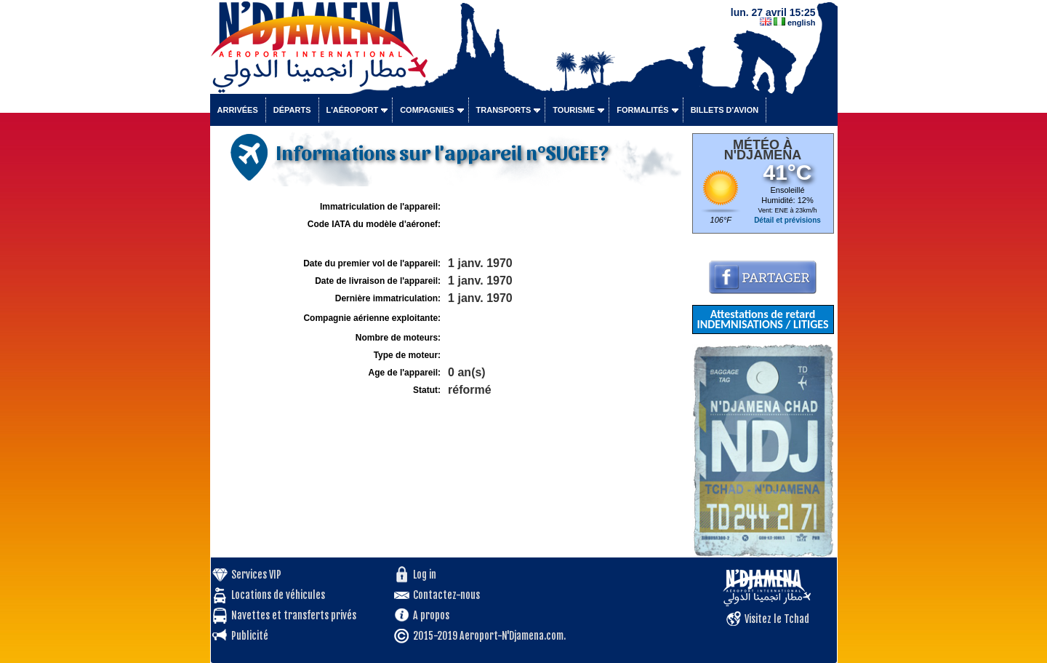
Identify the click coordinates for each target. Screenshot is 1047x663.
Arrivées (237, 110)
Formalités (643, 110)
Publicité (249, 636)
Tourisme (574, 110)
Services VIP (256, 574)
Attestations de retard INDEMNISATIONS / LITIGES (762, 319)
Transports (503, 110)
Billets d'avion (724, 110)
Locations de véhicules (278, 595)
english (801, 22)
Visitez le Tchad (777, 619)
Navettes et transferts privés (293, 615)
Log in (424, 574)
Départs (292, 110)
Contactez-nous (446, 595)
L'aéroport (352, 110)
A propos (431, 615)
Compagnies (427, 110)
